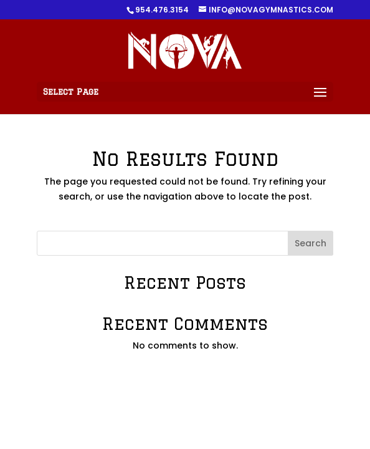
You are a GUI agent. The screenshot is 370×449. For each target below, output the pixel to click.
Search (310, 243)
